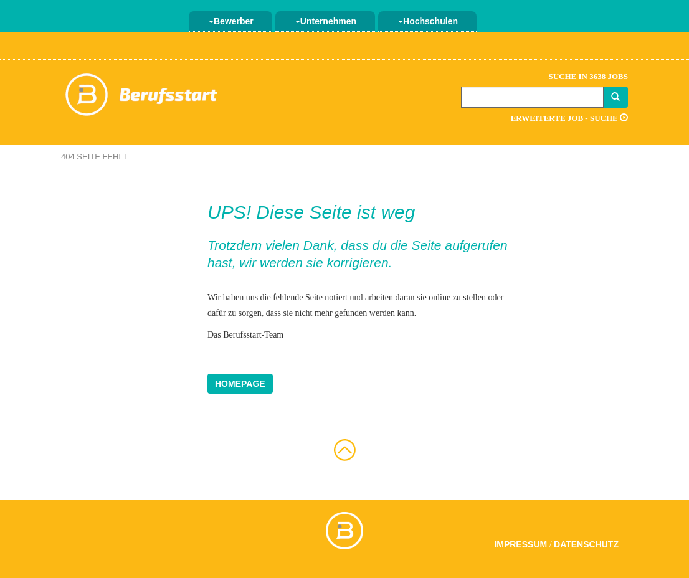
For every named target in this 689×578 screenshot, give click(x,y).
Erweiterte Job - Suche (569, 118)
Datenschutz (586, 544)
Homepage (240, 384)
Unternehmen (325, 21)
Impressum (520, 544)
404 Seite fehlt (94, 156)
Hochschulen (428, 21)
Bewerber (231, 21)
